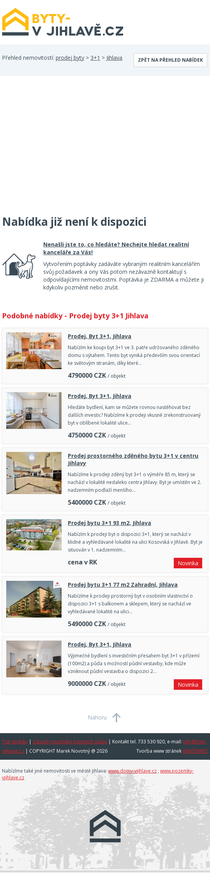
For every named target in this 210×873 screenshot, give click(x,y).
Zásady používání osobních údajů (70, 741)
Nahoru (97, 717)
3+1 (95, 57)
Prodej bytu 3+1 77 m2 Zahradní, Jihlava (123, 584)
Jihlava (114, 57)
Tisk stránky (15, 741)
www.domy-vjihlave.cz (132, 771)
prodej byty (70, 57)
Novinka (188, 563)
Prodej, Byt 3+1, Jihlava (99, 336)
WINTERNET (195, 751)
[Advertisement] (60, 150)
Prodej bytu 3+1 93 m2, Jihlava (109, 523)
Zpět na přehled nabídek (170, 60)
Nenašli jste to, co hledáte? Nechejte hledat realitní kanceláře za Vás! (116, 248)
